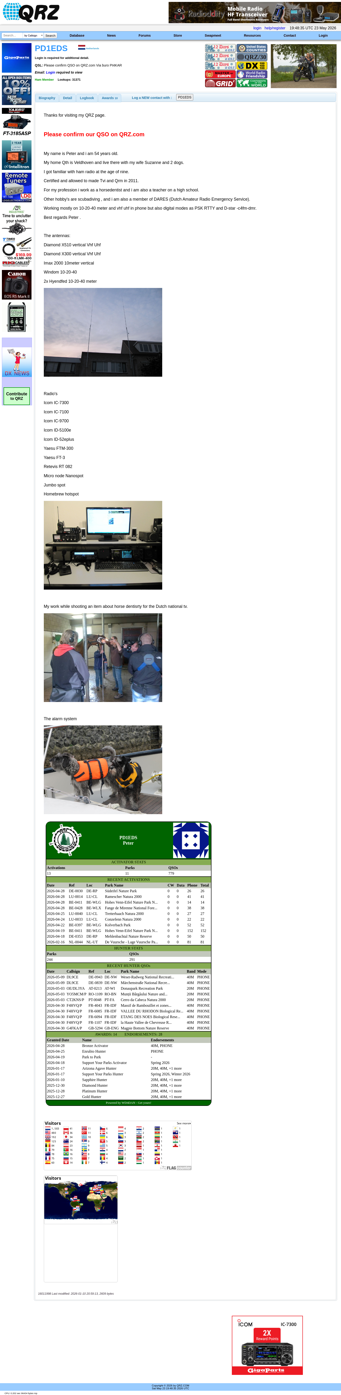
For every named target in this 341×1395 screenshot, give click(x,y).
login (257, 28)
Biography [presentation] (47, 98)
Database (77, 35)
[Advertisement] (119, 1345)
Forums (145, 35)
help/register (275, 28)
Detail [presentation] (67, 98)
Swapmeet (213, 35)
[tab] (47, 98)
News (111, 35)
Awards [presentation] (110, 98)
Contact (290, 35)
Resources (252, 35)
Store (178, 35)
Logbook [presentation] (87, 98)
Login (323, 35)
